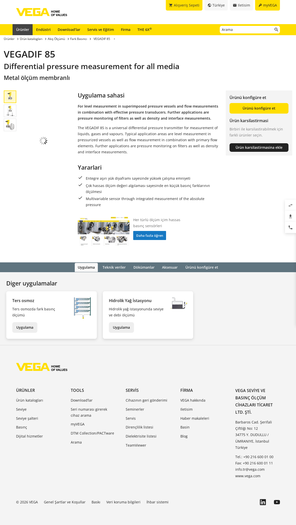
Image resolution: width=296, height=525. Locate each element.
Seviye (21, 408)
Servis (132, 390)
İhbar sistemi (157, 501)
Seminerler (135, 408)
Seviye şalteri (27, 417)
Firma (125, 29)
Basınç (21, 426)
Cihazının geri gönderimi (146, 399)
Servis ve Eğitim (100, 29)
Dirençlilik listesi (139, 426)
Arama (76, 441)
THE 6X (144, 29)
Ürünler (22, 29)
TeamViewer (136, 444)
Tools (77, 390)
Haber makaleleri (194, 417)
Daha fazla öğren (149, 235)
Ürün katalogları (29, 399)
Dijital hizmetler (29, 436)
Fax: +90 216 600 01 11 (254, 462)
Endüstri (43, 29)
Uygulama (24, 326)
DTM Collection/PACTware (92, 433)
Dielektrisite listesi (141, 436)
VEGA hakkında (192, 399)
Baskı (96, 501)
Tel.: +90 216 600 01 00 (254, 456)
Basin (185, 426)
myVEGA (78, 423)
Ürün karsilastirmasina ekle (259, 147)
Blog (184, 436)
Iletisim (186, 408)
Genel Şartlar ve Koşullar (65, 501)
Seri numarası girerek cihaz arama (89, 411)
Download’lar (69, 29)
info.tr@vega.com (250, 469)
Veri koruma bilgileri (123, 501)
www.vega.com (247, 475)
